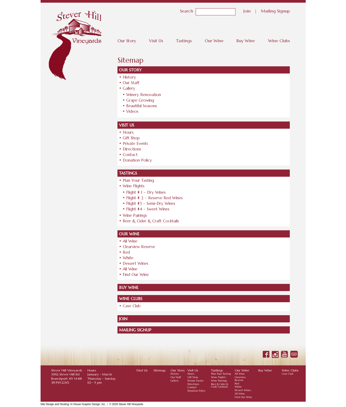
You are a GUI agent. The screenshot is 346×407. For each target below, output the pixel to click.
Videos (132, 111)
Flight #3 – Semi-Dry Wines (150, 203)
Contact (130, 154)
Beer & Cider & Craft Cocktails (151, 220)
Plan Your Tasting (138, 180)
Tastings (184, 40)
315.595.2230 (60, 382)
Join (247, 10)
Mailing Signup (275, 10)
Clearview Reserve (139, 246)
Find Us (142, 370)
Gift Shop (131, 137)
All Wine (130, 241)
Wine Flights (133, 185)
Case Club (132, 305)
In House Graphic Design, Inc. (88, 404)
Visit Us (156, 40)
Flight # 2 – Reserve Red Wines (154, 197)
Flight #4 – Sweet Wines (147, 208)
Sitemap (159, 370)
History (129, 77)
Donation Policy (137, 160)
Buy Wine (245, 40)
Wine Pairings (135, 215)
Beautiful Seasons (141, 105)
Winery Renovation (143, 94)
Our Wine (214, 40)
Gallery (129, 88)
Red (126, 252)
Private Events (135, 143)
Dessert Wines (135, 263)
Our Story (126, 40)
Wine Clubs (279, 40)
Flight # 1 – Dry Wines (146, 192)
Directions (132, 148)
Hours (128, 132)
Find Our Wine (136, 274)
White (128, 257)
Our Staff (131, 82)
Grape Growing (140, 100)
